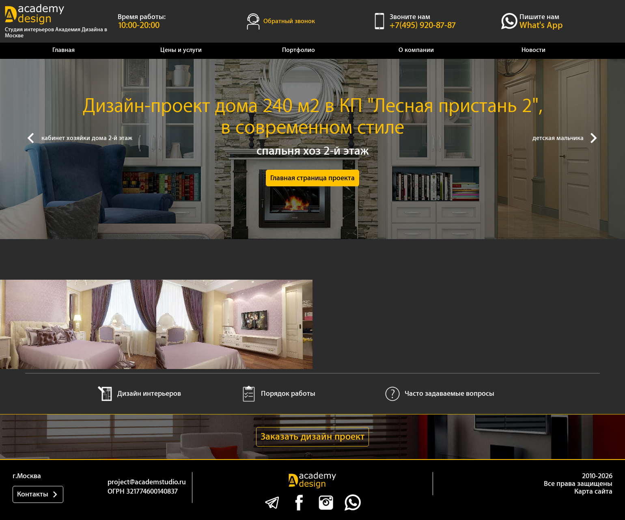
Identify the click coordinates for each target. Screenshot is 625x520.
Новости (533, 50)
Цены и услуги (181, 50)
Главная (63, 50)
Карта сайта (593, 491)
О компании (416, 50)
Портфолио (298, 50)
